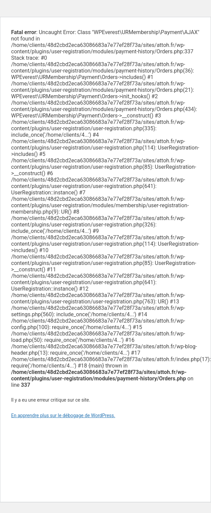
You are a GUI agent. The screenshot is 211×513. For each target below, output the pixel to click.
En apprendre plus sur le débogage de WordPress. (63, 415)
